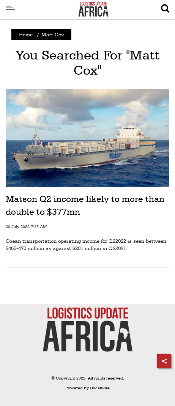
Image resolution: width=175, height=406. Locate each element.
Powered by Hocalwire (87, 388)
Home (26, 34)
